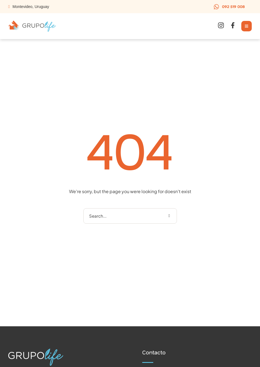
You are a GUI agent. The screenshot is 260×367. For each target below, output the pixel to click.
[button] (229, 6)
